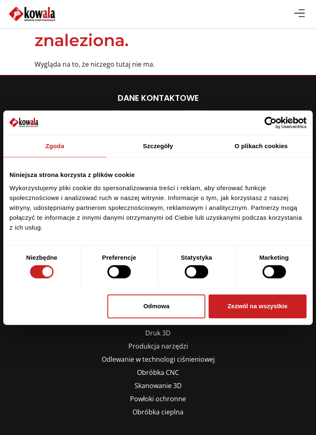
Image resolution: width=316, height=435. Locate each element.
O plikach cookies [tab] (261, 145)
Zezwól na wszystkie (258, 305)
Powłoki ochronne (158, 398)
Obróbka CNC (158, 372)
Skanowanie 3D (158, 385)
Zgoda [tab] (55, 145)
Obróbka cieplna (158, 411)
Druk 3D (158, 332)
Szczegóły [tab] (158, 145)
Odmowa (156, 305)
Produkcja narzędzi (158, 346)
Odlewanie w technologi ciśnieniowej (158, 359)
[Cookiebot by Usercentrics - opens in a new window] (271, 122)
